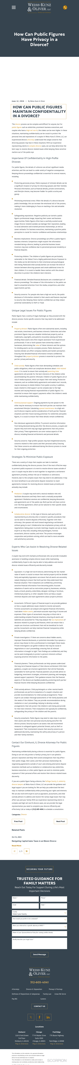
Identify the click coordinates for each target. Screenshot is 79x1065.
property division (32, 356)
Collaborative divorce (22, 514)
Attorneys (15, 989)
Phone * (43, 898)
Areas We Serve (60, 994)
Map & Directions (21, 1044)
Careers (43, 999)
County (15, 912)
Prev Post (18, 821)
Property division (20, 329)
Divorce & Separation (34, 989)
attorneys (30, 140)
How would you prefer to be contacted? (25, 919)
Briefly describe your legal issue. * (23, 939)
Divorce (24, 814)
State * (43, 905)
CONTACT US (39, 1006)
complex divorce (35, 146)
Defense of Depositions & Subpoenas (26, 994)
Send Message (39, 955)
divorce (18, 124)
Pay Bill (14, 999)
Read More (16, 846)
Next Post (60, 821)
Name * (15, 898)
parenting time (53, 371)
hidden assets (28, 611)
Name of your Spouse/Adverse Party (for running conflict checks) (33, 932)
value (38, 345)
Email (14, 905)
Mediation (18, 494)
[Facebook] (39, 1017)
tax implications (57, 620)
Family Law (47, 994)
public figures (17, 127)
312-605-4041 (39, 982)
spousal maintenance (47, 408)
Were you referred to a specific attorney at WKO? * (28, 926)
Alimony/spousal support (23, 403)
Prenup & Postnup (55, 989)
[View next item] (27, 851)
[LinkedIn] (48, 1017)
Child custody (19, 366)
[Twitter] (31, 1017)
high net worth (32, 130)
